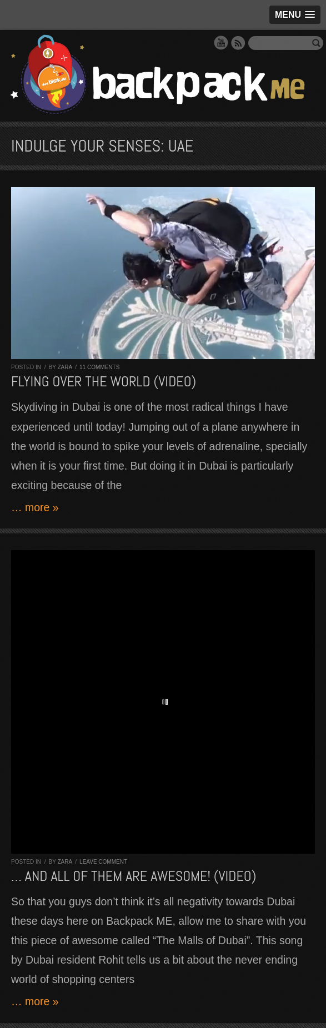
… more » (35, 507)
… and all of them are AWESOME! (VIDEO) (133, 876)
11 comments (99, 367)
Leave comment (103, 862)
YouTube (221, 43)
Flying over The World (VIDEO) (103, 381)
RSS (238, 43)
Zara (64, 367)
